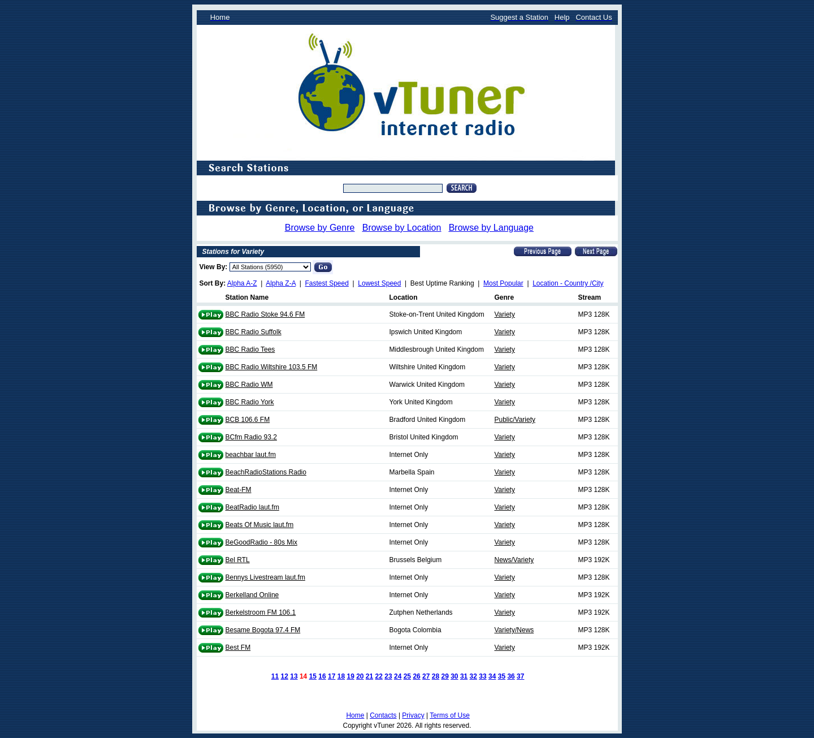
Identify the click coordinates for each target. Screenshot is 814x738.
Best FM (238, 647)
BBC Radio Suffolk (254, 332)
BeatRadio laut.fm (252, 507)
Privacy (413, 715)
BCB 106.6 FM (248, 420)
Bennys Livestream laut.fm (265, 577)
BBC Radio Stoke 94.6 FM (265, 314)
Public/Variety (515, 420)
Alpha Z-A (281, 283)
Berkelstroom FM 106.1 (261, 612)
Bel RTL (238, 560)
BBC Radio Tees (250, 349)
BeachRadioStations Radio (266, 472)
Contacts (383, 715)
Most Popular (503, 283)
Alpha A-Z (242, 283)
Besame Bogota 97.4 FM (263, 630)
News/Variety (514, 560)
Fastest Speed (327, 283)
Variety (505, 314)
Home (355, 715)
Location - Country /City (567, 283)
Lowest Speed (379, 283)
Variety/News (514, 630)
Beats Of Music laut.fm (260, 525)
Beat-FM (239, 490)
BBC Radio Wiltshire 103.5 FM (272, 367)
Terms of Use (450, 715)
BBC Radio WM (249, 385)
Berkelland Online (252, 595)
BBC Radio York (250, 402)
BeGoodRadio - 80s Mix (261, 542)
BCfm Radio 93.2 (251, 437)
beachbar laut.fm (251, 455)
